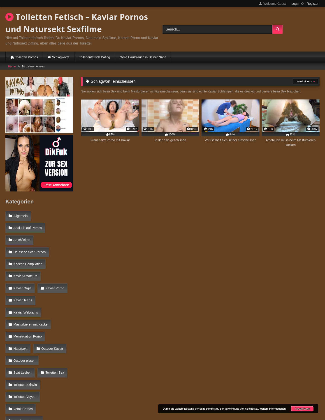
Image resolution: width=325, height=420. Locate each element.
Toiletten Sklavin (56, 332)
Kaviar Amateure (25, 264)
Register (312, 3)
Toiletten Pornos (26, 57)
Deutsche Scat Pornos (29, 244)
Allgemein (20, 215)
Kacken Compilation (27, 254)
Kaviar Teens (53, 274)
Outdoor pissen (24, 323)
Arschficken (21, 234)
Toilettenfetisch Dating (94, 57)
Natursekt (61, 303)
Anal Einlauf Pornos (27, 225)
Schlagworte (61, 57)
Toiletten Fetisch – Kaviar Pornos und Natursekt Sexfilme (76, 23)
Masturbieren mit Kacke (30, 293)
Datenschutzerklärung (192, 400)
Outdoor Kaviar (24, 313)
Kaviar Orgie (59, 264)
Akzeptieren (302, 408)
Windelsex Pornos (26, 362)
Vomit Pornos (22, 352)
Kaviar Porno (22, 274)
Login (295, 3)
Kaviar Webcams (25, 284)
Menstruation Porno (27, 303)
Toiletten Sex (22, 332)
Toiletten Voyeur (24, 342)
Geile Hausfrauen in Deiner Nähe (143, 57)
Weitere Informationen (273, 408)
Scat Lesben (57, 323)
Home (12, 66)
